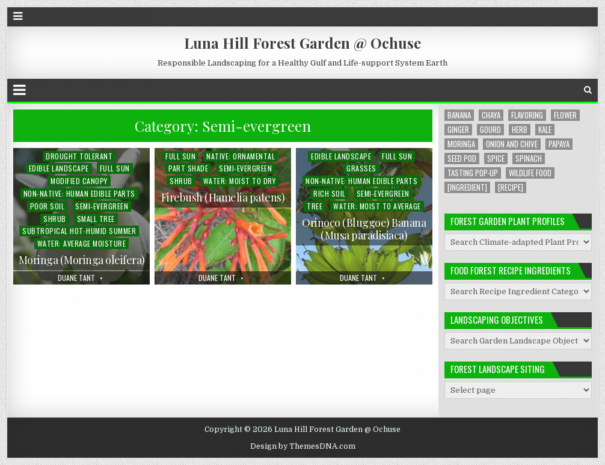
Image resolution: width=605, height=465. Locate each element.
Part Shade (188, 168)
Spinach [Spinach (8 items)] (528, 158)
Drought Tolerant (79, 156)
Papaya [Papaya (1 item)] (559, 144)
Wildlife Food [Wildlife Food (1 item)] (530, 173)
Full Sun (115, 168)
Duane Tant (76, 278)
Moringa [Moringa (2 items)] (461, 144)
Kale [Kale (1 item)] (544, 129)
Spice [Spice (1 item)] (496, 158)
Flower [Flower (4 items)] (565, 115)
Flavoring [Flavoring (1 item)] (527, 115)
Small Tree (96, 219)
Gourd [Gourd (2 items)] (490, 129)
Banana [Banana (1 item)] (459, 115)
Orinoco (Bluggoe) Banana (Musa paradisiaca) (364, 229)
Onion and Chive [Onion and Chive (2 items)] (512, 144)
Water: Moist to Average (377, 206)
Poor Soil (47, 206)
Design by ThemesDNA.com (302, 446)
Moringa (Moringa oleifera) (82, 260)
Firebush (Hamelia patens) (223, 197)
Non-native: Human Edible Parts (79, 193)
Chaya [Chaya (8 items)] (491, 115)
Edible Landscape (59, 168)
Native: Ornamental (240, 156)
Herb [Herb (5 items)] (519, 129)
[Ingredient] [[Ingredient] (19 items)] (467, 187)
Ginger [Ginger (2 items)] (458, 129)
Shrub (54, 219)
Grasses (361, 168)
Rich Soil (329, 193)
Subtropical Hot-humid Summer (79, 231)
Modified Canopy (79, 181)
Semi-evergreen (101, 206)
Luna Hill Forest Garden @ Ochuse (302, 42)
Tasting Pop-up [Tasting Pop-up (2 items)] (472, 173)
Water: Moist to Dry (239, 181)
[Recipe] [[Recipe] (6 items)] (510, 187)
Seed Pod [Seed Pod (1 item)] (461, 158)
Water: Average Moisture (81, 243)
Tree (314, 206)
